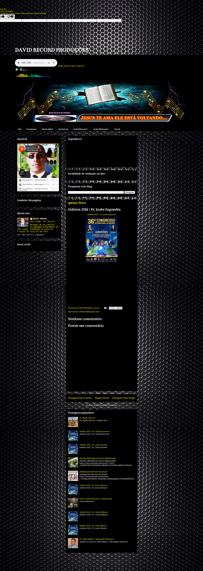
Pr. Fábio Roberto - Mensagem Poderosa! (96, 539)
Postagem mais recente (80, 398)
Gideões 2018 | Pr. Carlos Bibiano (94, 512)
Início (19, 129)
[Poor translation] (10, 16)
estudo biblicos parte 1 (80, 129)
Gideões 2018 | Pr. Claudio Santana (95, 431)
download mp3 (63, 129)
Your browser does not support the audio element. (36, 63)
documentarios (31, 129)
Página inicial (102, 398)
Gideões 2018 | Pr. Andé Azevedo (93, 445)
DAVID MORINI (40, 219)
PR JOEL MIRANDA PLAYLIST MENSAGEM (98, 458)
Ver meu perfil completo (30, 235)
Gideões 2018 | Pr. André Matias (93, 526)
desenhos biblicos (47, 129)
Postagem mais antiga (123, 398)
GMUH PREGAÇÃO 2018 (89, 312)
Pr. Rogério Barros (87, 418)
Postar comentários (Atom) (105, 405)
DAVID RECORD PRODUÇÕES (52, 50)
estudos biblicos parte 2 (101, 129)
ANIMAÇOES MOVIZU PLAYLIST (93, 472)
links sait (117, 129)
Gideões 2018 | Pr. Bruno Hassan (93, 485)
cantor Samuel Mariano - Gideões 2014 (96, 499)
